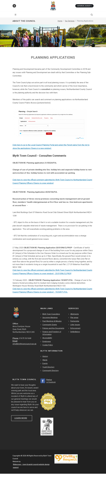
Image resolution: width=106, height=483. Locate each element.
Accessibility (47, 338)
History (45, 356)
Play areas (74, 318)
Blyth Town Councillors (51, 314)
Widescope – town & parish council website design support (31, 465)
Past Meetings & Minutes (52, 321)
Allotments (74, 314)
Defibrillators (75, 332)
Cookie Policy (47, 345)
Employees (46, 341)
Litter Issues (75, 325)
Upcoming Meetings (50, 318)
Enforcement (75, 328)
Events (45, 363)
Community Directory (50, 370)
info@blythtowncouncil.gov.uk (24, 344)
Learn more (20, 418)
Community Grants (49, 325)
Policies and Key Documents (53, 328)
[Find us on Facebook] (14, 6)
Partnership (74, 321)
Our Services (69, 21)
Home (60, 21)
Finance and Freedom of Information (51, 333)
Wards (44, 360)
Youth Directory (48, 367)
